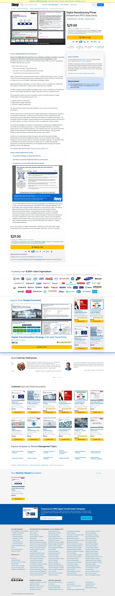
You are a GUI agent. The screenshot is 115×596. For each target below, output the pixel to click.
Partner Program (15, 563)
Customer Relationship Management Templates (39, 571)
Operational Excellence (17, 536)
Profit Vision (79, 434)
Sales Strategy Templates (91, 542)
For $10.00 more (15, 259)
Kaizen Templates (52, 571)
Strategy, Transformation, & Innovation (38, 582)
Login (94, 4)
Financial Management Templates (55, 547)
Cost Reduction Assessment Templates (38, 564)
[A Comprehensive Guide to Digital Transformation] (96, 304)
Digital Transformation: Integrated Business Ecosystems (49, 431)
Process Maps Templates (72, 564)
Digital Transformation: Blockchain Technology (16, 431)
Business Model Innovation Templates (38, 542)
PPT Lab (94, 407)
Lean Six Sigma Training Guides (74, 585)
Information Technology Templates (55, 565)
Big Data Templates (64, 458)
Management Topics (15, 560)
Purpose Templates (71, 569)
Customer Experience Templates (49, 452)
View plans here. (39, 256)
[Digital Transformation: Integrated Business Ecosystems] (49, 423)
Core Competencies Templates (36, 558)
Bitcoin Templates (32, 458)
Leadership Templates (53, 575)
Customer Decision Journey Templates (96, 452)
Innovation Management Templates (56, 567)
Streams (13, 547)
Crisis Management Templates (36, 565)
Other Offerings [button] (64, 4)
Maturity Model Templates (72, 542)
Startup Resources (89, 585)
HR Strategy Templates (53, 555)
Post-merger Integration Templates (74, 555)
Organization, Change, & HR (36, 587)
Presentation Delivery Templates (74, 556)
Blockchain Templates (17, 458)
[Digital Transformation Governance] (96, 423)
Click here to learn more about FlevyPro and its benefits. (81, 73)
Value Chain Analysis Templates (92, 571)
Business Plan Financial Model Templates (39, 545)
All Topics (13, 8)
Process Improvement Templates (80, 458)
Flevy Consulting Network (17, 549)
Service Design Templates (91, 545)
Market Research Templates (73, 538)
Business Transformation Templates (63, 452)
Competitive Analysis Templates (37, 555)
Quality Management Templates (74, 571)
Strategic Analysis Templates (91, 551)
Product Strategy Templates (73, 565)
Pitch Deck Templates (71, 553)
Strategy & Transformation (17, 532)
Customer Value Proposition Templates (38, 573)
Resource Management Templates (93, 531)
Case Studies (51, 584)
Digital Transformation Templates (18, 452)
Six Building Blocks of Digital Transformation (96, 402)
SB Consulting (95, 343)
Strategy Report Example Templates (93, 560)
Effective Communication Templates (56, 542)
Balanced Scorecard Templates (37, 540)
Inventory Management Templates (55, 569)
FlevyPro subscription (21, 256)
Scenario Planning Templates (91, 544)
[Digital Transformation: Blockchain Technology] (18, 423)
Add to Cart (85, 37)
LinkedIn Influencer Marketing (17, 565)
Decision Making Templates (54, 536)
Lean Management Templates (73, 531)
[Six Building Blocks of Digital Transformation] (96, 396)
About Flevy (74, 4)
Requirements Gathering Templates (75, 575)
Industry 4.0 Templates (53, 562)
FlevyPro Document (90, 18)
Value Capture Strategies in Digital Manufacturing (24, 68)
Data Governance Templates (54, 533)
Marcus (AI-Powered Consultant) (18, 562)
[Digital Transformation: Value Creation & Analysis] (34, 423)
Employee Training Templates (54, 545)
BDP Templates (33, 538)
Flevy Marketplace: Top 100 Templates (19, 531)
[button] (12, 26)
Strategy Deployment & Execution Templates (94, 556)
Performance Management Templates (75, 551)
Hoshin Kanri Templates (53, 556)
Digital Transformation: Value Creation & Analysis (33, 430)
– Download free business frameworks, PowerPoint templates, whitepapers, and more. (57, 1)
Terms (15, 567)
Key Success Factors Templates (55, 573)
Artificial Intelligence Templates (80, 452)
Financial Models (15, 540)
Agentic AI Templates (34, 531)
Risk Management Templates (91, 534)
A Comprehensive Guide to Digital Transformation (95, 312)
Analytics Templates (34, 534)
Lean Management (71, 584)
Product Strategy (89, 582)
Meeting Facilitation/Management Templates (76, 545)
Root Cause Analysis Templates (92, 536)
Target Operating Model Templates (93, 565)
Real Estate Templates (72, 573)
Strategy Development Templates (92, 558)
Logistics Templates (71, 533)
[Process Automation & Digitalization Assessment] (65, 423)
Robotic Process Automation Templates (96, 458)
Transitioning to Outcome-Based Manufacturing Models (26, 73)
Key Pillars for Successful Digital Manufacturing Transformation (27, 70)
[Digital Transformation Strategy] (42, 319)
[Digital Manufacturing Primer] (18, 482)
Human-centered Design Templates (56, 558)
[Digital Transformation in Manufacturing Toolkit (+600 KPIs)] (96, 332)
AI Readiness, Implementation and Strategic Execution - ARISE (80, 313)
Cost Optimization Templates (36, 562)
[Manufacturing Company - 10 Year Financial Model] (81, 423)
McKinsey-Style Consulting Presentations (76, 589)
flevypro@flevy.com (42, 148)
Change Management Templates (37, 549)
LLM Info (69, 587)
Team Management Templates (92, 567)
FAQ (12, 567)
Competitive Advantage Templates (37, 553)
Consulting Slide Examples (54, 585)
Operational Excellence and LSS (37, 585)
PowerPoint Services (15, 551)
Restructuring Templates (90, 533)
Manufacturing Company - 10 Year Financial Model (80, 430)
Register (100, 4)
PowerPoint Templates (16, 543)
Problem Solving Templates (73, 560)
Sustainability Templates (90, 564)
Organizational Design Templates (74, 549)
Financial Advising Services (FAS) (55, 589)
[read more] (40, 368)
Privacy (19, 567)
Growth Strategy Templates (54, 553)
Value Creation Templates (91, 573)
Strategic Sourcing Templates (91, 555)
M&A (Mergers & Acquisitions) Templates (76, 534)
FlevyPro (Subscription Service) (18, 545)
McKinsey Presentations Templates (74, 544)
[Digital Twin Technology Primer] (81, 332)
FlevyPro (70, 28)
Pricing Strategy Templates (73, 558)
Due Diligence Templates (53, 540)
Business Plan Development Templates (38, 544)
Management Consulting (35, 589)
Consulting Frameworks (17, 542)
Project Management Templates (74, 567)
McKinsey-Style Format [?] (81, 48)
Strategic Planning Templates (91, 553)
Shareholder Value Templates (48, 458)
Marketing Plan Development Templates (75, 540)
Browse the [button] (50, 4)
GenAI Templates (52, 549)
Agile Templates (33, 533)
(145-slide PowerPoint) (39, 337)
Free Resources (70, 582)
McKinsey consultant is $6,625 (92, 84)
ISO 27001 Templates (53, 560)
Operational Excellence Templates (74, 547)
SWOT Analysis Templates (91, 540)
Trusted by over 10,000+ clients (100, 47)
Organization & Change (17, 538)
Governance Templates (53, 551)
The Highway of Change (97, 315)
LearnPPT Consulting (19, 340)
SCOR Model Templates (90, 538)
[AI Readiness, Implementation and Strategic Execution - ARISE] (81, 304)
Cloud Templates (33, 551)
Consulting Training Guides (54, 587)
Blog (23, 567)
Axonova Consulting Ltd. (82, 315)
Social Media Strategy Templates (92, 549)
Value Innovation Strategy (91, 587)
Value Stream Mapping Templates (92, 575)
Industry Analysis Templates (54, 564)
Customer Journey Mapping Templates (38, 569)
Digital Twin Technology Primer (80, 338)
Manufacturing (44, 8)
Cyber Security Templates (54, 531)
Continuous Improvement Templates (38, 556)
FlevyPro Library (86, 59)
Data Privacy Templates (53, 534)
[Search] (32, 4)
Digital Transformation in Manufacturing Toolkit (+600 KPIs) (96, 339)
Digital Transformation (23, 8)
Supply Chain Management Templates (93, 562)
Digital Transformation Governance (96, 429)
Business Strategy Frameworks (55, 582)
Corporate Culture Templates (36, 560)
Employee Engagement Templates (55, 544)
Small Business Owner (90, 584)
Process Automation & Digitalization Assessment (65, 430)
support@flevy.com (21, 569)
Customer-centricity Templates (36, 575)
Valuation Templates (89, 569)
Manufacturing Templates (31, 452)
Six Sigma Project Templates (91, 547)
